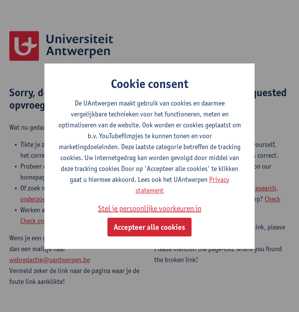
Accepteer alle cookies (149, 227)
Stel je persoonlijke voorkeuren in (149, 208)
